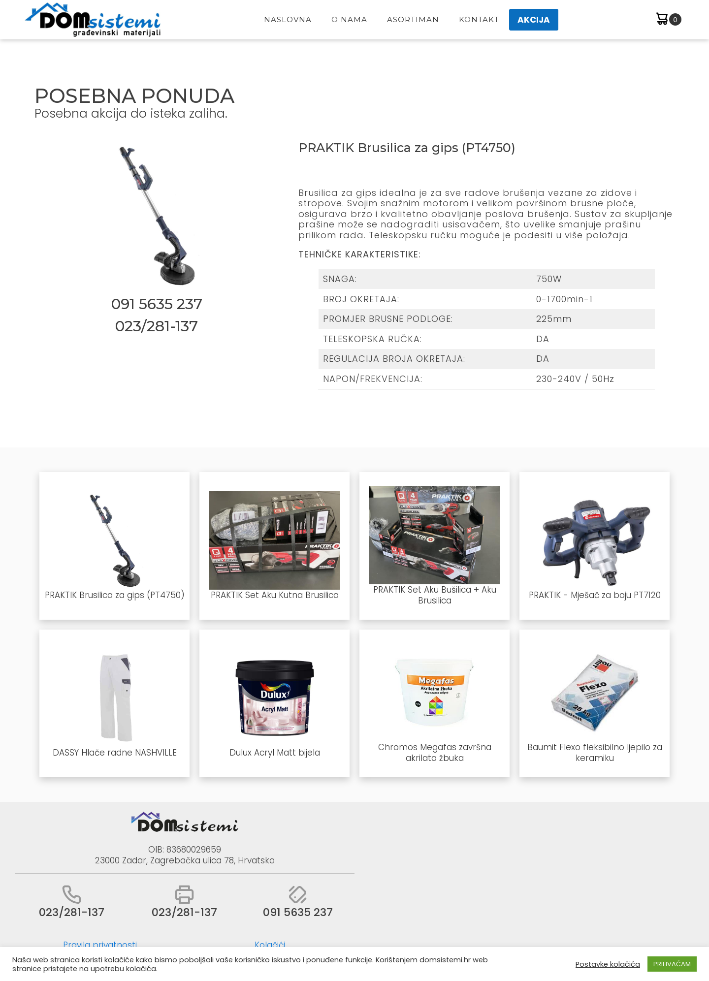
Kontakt (479, 19)
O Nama (349, 19)
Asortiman (413, 19)
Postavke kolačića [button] (608, 964)
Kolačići (270, 945)
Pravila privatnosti (100, 945)
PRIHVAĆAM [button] (672, 964)
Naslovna (288, 19)
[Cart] (667, 20)
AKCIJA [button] (533, 20)
